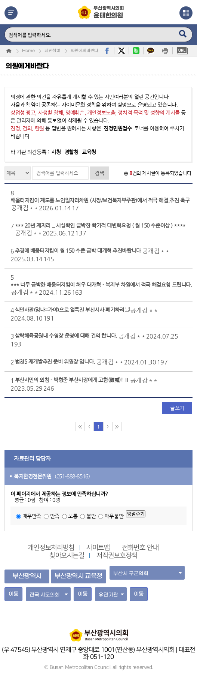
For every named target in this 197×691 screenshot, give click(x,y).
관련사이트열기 (186, 12)
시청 (56, 152)
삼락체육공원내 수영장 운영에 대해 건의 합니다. (66, 336)
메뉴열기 (11, 12)
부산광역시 (26, 576)
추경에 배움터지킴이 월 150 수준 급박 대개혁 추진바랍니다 (78, 250)
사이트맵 (98, 547)
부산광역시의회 (108, 12)
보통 (72, 516)
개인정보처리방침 (51, 547)
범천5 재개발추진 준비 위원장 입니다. (55, 361)
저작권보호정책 (116, 555)
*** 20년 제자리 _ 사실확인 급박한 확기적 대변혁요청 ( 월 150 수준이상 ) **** (100, 225)
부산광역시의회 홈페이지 (99, 631)
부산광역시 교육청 (78, 576)
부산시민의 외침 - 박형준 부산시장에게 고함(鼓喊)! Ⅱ (72, 380)
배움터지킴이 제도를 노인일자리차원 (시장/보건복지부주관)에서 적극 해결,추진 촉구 (100, 200)
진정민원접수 (118, 128)
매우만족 (31, 516)
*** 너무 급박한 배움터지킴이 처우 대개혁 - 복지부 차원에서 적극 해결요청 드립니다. (101, 285)
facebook (107, 50)
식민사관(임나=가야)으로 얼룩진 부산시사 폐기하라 (69, 310)
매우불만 (114, 516)
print (165, 50)
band (136, 50)
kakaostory (150, 50)
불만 (91, 516)
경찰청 (71, 152)
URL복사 (182, 50)
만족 (54, 516)
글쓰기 (177, 408)
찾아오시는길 (66, 555)
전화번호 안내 (140, 547)
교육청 (89, 152)
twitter (121, 50)
